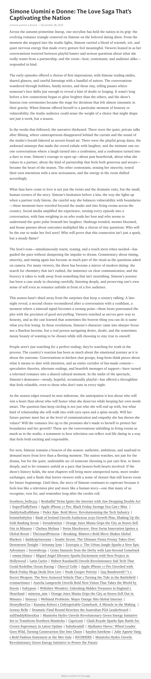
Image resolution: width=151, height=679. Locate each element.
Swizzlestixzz (52, 523)
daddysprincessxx (38, 539)
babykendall (75, 626)
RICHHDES (83, 637)
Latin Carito (38, 561)
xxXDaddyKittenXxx (24, 615)
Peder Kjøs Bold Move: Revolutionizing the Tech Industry (86, 512)
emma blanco (22, 555)
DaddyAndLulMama (24, 512)
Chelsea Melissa (47, 528)
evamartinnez (20, 583)
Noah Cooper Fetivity (81, 572)
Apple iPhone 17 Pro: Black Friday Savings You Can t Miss (84, 507)
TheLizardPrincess (46, 534)
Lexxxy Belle (19, 610)
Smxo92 (31, 599)
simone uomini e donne (23, 25)
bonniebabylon (21, 517)
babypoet (29, 588)
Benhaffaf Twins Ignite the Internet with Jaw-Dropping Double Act (90, 501)
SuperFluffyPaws (24, 507)
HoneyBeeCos (20, 604)
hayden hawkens (98, 632)
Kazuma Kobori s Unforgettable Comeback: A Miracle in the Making (85, 604)
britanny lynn (52, 545)
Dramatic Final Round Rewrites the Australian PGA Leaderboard (80, 610)
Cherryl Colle (67, 566)
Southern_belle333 (23, 501)
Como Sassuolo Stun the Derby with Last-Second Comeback (94, 550)
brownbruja (37, 550)
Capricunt (75, 621)
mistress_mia (37, 593)
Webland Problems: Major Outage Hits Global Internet (81, 599)
